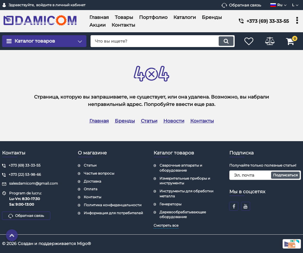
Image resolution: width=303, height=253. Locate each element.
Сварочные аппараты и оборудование (180, 168)
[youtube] (245, 206)
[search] (163, 41)
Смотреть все (166, 225)
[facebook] (233, 206)
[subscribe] (265, 175)
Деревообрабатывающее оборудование (182, 214)
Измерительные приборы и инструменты (184, 181)
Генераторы (170, 204)
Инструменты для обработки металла (186, 193)
